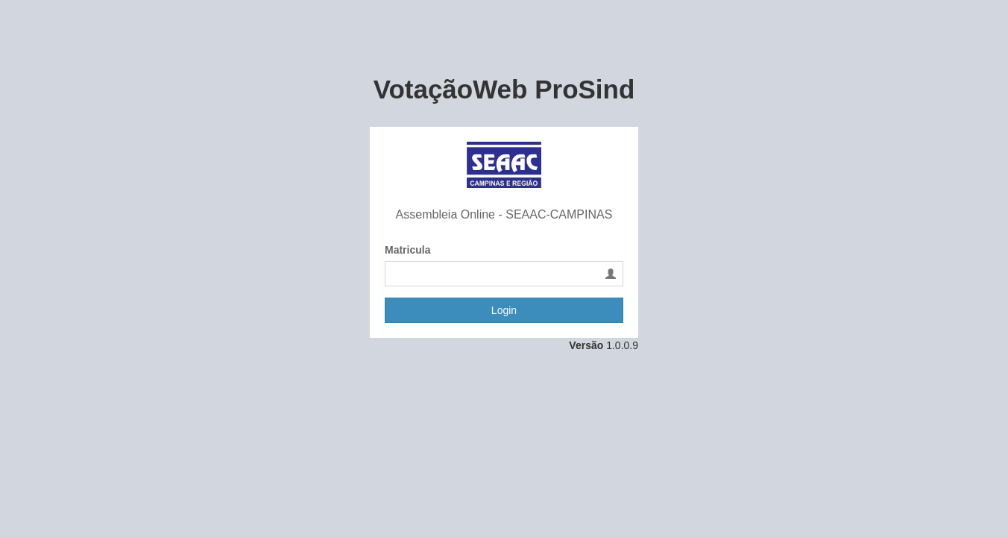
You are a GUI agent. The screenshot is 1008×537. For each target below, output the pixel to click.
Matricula (407, 250)
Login (504, 310)
